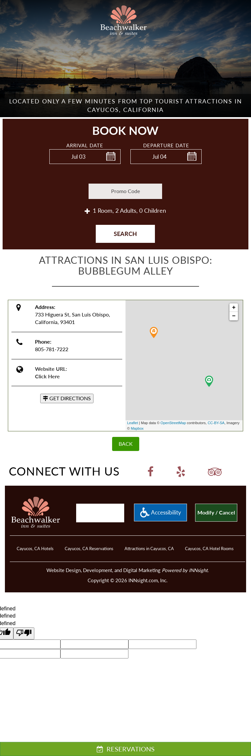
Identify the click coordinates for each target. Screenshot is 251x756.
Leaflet (132, 423)
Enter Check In (51, 167)
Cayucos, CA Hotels (35, 548)
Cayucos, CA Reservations (89, 548)
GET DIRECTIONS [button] (67, 398)
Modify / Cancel (216, 512)
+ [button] (234, 308)
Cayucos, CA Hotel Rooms (209, 548)
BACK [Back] (126, 444)
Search (125, 233)
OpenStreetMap (173, 423)
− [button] (234, 316)
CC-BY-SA (216, 423)
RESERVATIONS (126, 749)
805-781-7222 (51, 349)
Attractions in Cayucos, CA (149, 548)
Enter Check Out (132, 167)
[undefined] (23, 633)
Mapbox (137, 428)
